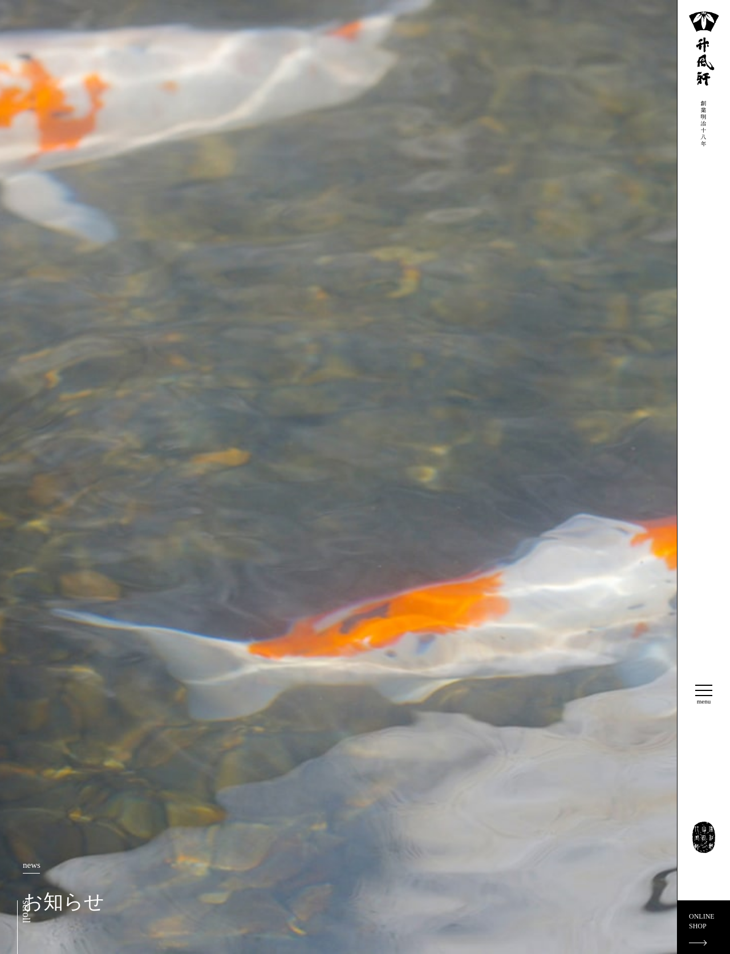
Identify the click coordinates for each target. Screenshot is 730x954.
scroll (26, 911)
